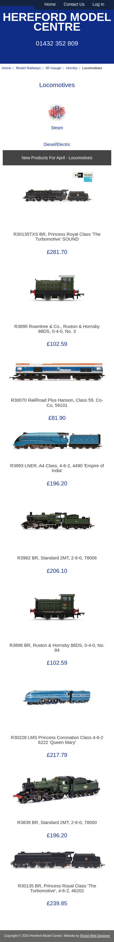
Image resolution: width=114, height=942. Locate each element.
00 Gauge (53, 68)
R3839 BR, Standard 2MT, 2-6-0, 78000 (57, 822)
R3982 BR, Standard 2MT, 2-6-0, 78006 (57, 557)
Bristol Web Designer (95, 935)
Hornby (71, 68)
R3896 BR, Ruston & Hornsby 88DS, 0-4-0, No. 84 (56, 648)
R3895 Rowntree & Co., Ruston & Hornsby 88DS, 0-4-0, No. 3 (57, 329)
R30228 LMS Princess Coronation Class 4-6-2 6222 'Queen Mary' (57, 740)
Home (50, 4)
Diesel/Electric (56, 142)
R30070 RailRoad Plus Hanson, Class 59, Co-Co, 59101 (57, 402)
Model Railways (28, 68)
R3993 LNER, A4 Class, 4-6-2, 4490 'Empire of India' (57, 468)
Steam (57, 125)
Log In (98, 4)
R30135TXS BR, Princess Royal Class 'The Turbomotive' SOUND (56, 236)
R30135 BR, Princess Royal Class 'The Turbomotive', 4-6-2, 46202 (57, 888)
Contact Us (74, 4)
